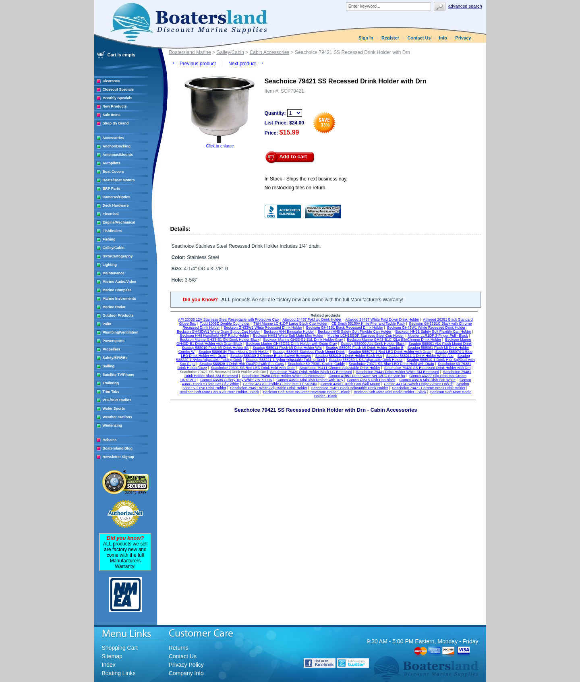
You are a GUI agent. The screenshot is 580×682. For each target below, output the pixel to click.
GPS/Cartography (118, 256)
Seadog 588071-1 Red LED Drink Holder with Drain (389, 352)
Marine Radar (114, 307)
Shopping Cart (120, 648)
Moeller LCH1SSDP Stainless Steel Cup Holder (365, 336)
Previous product (193, 63)
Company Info (186, 673)
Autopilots (112, 163)
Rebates (110, 440)
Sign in (365, 37)
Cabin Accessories (270, 52)
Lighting (110, 265)
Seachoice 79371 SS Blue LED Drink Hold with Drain (391, 364)
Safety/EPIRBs (115, 358)
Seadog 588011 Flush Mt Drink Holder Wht (287, 348)
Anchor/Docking (117, 146)
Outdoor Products (118, 315)
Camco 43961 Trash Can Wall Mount (350, 384)
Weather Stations (117, 417)
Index (109, 664)
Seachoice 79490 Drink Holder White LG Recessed (283, 376)
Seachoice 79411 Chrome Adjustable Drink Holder (339, 368)
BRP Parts (111, 189)
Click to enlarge (220, 146)
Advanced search (465, 6)
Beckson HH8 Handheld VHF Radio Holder (214, 336)
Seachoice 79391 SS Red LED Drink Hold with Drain (253, 368)
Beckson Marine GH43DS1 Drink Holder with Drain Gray (291, 344)
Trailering (111, 383)
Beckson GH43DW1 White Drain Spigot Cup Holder (218, 332)
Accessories (113, 138)
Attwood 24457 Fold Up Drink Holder (312, 319)
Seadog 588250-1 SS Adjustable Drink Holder (366, 360)
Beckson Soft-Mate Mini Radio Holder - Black (390, 392)
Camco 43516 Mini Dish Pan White (428, 380)
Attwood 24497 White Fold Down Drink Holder (382, 319)
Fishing (109, 239)
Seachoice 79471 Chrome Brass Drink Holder (428, 388)
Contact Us (419, 37)
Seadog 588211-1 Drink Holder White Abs (420, 356)
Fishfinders (112, 231)
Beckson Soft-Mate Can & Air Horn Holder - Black (219, 392)
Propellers (111, 349)
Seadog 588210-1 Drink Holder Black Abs (348, 356)
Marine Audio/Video (120, 282)
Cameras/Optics (116, 197)
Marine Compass (117, 290)
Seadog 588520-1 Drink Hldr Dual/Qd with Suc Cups (241, 364)
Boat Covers (113, 172)
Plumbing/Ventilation (121, 332)
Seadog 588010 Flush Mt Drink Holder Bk (215, 348)
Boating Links (119, 673)
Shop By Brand (116, 123)
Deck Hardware (116, 205)
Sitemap (112, 656)
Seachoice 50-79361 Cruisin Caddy (316, 364)
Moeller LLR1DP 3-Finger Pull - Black (438, 336)
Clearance (111, 81)
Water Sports (114, 408)
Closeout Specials (118, 89)
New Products (115, 106)
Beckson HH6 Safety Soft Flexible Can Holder (355, 332)
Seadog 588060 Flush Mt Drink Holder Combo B (365, 348)
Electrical (111, 214)
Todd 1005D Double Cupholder (225, 323)
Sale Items (112, 115)
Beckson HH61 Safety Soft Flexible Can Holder (433, 332)
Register (390, 37)
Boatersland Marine (190, 52)
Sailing (109, 366)
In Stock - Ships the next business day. (306, 179)
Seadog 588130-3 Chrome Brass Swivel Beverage (270, 356)
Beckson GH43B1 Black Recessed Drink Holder (344, 327)
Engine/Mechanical (119, 222)
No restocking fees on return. (296, 188)
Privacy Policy (186, 664)
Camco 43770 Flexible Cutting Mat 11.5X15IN (280, 384)
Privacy (463, 37)
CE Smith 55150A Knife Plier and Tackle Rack (368, 323)
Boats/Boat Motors (119, 180)
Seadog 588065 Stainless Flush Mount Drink (308, 352)
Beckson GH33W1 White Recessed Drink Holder (263, 327)
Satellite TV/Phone (119, 375)
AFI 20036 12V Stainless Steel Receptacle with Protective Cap (228, 319)
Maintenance (114, 273)
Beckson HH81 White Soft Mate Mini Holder (288, 336)
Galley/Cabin (114, 248)
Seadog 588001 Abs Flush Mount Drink (440, 344)
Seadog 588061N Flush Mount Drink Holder (234, 352)
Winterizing (112, 425)
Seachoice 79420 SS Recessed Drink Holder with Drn (427, 368)
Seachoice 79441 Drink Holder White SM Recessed (397, 372)
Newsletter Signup (119, 457)
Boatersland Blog (118, 448)
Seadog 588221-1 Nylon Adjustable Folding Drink (285, 360)
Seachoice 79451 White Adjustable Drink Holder (268, 388)
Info (443, 37)
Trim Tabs (111, 392)
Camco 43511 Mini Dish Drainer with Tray (309, 380)
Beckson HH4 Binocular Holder (289, 332)
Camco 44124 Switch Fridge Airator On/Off (418, 384)
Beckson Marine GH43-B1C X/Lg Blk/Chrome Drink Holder (394, 340)
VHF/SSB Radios (117, 400)
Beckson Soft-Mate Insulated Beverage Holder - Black (306, 392)
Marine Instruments (119, 298)
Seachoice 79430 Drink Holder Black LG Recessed (311, 372)
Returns (178, 648)
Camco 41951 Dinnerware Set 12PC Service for (366, 376)
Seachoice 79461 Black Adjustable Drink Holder (349, 388)
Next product (246, 63)
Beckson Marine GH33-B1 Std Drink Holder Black (219, 340)
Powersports (114, 341)
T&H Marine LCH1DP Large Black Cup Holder (290, 323)
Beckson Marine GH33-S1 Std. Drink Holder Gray (303, 340)
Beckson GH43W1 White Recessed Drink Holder (426, 327)
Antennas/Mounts (118, 155)
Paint (107, 324)
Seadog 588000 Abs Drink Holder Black (372, 344)
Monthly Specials (118, 98)
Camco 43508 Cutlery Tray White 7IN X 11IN (236, 380)
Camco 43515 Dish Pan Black (371, 380)
